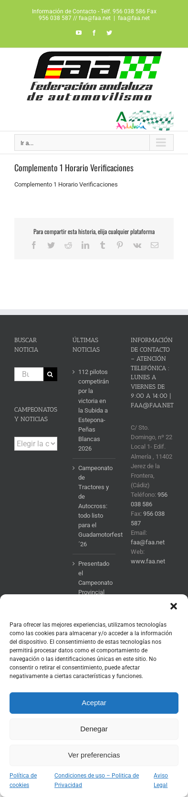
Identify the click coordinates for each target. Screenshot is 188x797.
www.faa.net (148, 561)
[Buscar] (50, 374)
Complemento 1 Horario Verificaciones (66, 184)
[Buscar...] (28, 374)
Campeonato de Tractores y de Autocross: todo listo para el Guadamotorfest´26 (94, 506)
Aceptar (94, 703)
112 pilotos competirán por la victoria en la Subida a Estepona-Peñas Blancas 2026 (93, 410)
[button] (173, 606)
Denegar (94, 729)
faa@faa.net (134, 18)
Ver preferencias (94, 755)
